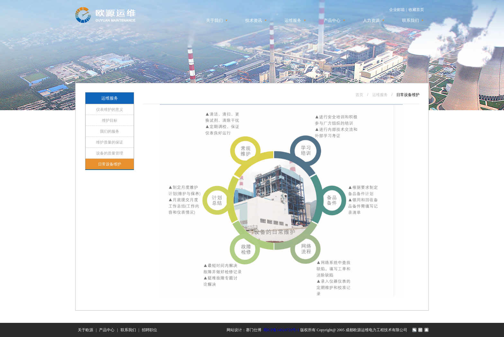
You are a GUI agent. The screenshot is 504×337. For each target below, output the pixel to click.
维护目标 (109, 120)
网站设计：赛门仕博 (244, 330)
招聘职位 (149, 330)
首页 (359, 95)
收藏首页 (416, 9)
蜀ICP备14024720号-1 (281, 330)
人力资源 (371, 20)
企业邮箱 (397, 9)
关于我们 (214, 20)
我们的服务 (109, 131)
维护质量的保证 (109, 142)
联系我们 (410, 20)
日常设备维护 (109, 164)
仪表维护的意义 (109, 109)
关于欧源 (85, 330)
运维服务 (292, 20)
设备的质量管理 (109, 153)
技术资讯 (253, 20)
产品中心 (332, 20)
